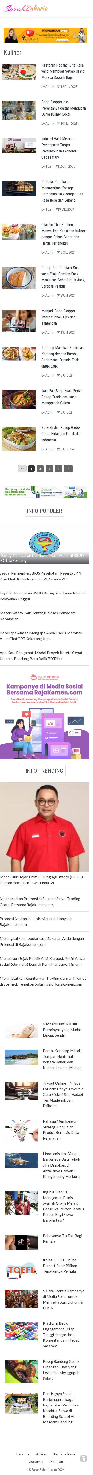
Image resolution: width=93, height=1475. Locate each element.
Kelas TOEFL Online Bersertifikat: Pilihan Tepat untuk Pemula (60, 1265)
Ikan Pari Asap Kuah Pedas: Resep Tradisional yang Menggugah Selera (62, 396)
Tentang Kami (64, 1454)
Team (49, 166)
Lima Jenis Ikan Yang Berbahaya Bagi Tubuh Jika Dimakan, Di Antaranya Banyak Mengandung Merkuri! (61, 1164)
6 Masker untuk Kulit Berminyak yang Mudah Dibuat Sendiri (62, 1029)
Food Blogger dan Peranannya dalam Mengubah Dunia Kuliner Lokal (63, 108)
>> (68, 468)
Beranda (22, 1454)
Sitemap (57, 1462)
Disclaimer (36, 1462)
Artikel (41, 1454)
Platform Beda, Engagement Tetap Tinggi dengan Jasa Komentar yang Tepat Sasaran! (61, 1334)
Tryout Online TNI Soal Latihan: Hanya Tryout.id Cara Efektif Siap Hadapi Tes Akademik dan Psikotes (63, 1094)
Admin (50, 87)
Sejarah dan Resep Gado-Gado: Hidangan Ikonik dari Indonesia (61, 433)
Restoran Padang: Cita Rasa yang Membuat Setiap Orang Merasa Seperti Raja (63, 71)
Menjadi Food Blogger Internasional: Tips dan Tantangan (58, 317)
